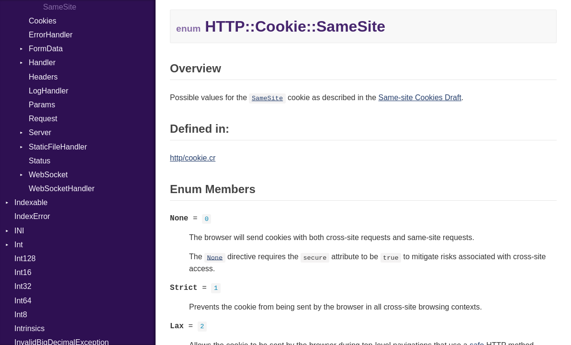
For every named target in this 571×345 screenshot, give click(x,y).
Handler (42, 62)
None (215, 257)
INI (19, 231)
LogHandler (48, 91)
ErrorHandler (51, 35)
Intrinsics (29, 328)
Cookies (42, 21)
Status (39, 161)
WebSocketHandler (62, 188)
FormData (46, 49)
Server (40, 132)
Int (18, 245)
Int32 (23, 286)
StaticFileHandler (58, 147)
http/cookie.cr (192, 158)
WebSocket (48, 175)
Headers (43, 77)
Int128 (24, 258)
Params (42, 105)
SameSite (267, 98)
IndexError (32, 216)
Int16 (23, 272)
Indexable (30, 202)
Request (43, 119)
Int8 (20, 314)
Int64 (23, 301)
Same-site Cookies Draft (420, 97)
